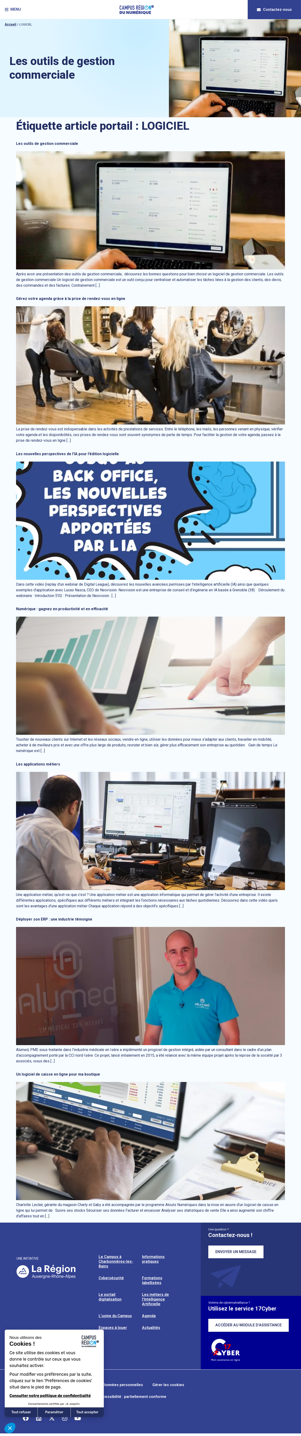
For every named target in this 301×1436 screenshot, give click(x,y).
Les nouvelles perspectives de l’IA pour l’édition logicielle (67, 454)
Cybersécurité (111, 1278)
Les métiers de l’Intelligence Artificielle (155, 1299)
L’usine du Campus (115, 1316)
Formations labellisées (152, 1280)
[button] (13, 9)
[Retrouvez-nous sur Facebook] (26, 1418)
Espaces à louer (113, 1327)
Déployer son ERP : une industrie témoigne (54, 919)
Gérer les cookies (168, 1385)
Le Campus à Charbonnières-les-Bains (116, 1261)
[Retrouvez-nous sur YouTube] (78, 1418)
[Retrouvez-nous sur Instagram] (65, 1418)
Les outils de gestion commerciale (47, 143)
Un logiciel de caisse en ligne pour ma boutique (58, 1074)
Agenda (149, 1316)
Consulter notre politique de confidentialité (50, 1395)
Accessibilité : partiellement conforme (132, 1396)
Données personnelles (123, 1385)
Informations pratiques (153, 1259)
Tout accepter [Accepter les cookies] (87, 1412)
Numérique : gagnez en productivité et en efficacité (62, 609)
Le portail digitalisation (110, 1297)
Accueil (10, 24)
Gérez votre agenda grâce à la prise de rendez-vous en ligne (70, 298)
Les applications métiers (38, 764)
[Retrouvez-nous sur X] (52, 1418)
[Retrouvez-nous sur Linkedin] (39, 1418)
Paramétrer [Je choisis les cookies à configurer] (54, 1412)
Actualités (151, 1327)
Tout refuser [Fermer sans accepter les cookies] (21, 1412)
